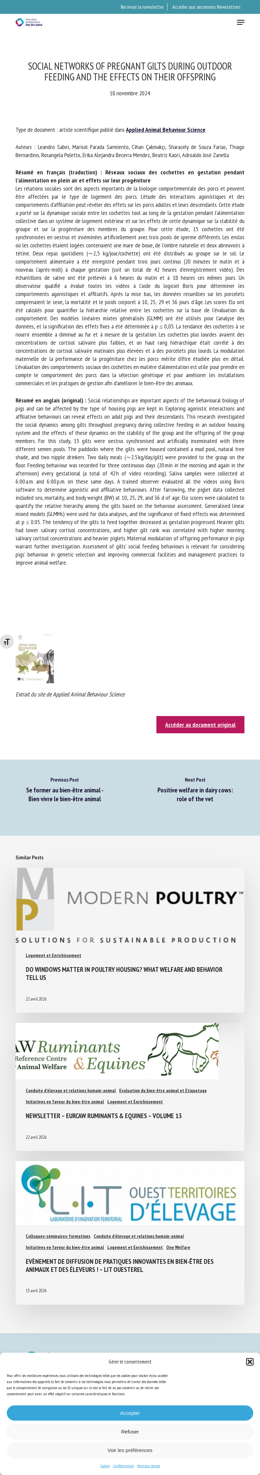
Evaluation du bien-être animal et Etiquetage (163, 1090)
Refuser (130, 1431)
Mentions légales (148, 1465)
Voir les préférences (130, 1450)
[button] (249, 1361)
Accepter (130, 1413)
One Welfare (178, 1247)
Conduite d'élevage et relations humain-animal (71, 1090)
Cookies (105, 1465)
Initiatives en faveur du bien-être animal (65, 1102)
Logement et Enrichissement (53, 955)
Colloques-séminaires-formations (58, 1236)
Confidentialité (123, 1465)
